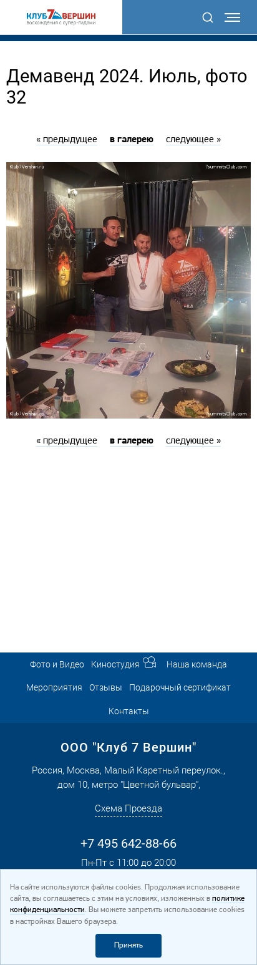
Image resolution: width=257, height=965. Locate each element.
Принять (128, 945)
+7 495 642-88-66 (128, 843)
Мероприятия (54, 687)
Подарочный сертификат (180, 687)
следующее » (193, 140)
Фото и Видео (57, 664)
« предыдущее (66, 140)
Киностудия (115, 664)
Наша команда (197, 664)
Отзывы (105, 687)
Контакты (129, 711)
